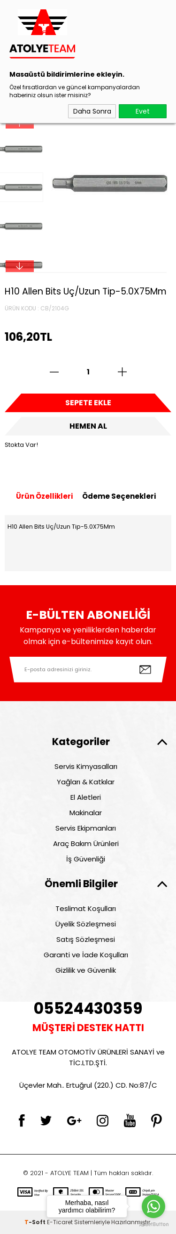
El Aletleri (85, 797)
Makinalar (85, 813)
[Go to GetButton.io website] (153, 1224)
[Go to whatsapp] (153, 1206)
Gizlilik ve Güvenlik (85, 970)
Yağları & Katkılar (86, 782)
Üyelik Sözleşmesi (85, 924)
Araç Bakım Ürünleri (86, 843)
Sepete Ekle (88, 402)
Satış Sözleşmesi (85, 939)
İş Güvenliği (85, 859)
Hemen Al (88, 426)
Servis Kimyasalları (85, 766)
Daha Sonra (92, 111)
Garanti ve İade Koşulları (86, 955)
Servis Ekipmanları (85, 828)
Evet (143, 111)
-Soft (35, 1222)
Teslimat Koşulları (85, 908)
